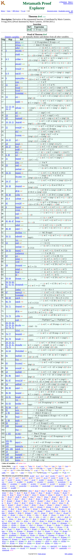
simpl (18, 269)
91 (10, 397)
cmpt (23, 468)
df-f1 (10, 507)
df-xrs (56, 531)
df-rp (34, 519)
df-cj (21, 523)
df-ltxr (29, 515)
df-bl (10, 537)
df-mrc (31, 533)
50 (7, 236)
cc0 (57, 470)
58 (7, 265)
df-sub (45, 515)
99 (7, 423)
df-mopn (19, 537)
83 (7, 363)
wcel (39, 466)
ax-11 (38, 478)
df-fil (47, 541)
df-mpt (18, 501)
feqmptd (19, 118)
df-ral (26, 495)
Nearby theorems (68, 3)
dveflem (19, 232)
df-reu (50, 495)
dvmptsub (19, 284)
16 (7, 109)
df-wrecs (61, 509)
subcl (18, 48)
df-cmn (41, 535)
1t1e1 (18, 330)
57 (7, 256)
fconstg (18, 135)
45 (7, 221)
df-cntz (32, 535)
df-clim (4, 525)
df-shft (13, 523)
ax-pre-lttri (22, 486)
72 (7, 316)
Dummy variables (12, 37)
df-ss (38, 497)
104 (7, 443)
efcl (17, 131)
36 (7, 186)
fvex (17, 359)
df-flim (63, 541)
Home (8, 11)
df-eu (40, 493)
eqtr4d (18, 457)
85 (7, 376)
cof (36, 470)
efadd (18, 54)
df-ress (13, 527)
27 (10, 146)
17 (10, 109)
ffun (17, 430)
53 (7, 243)
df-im (37, 523)
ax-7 (10, 478)
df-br (18, 191)
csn (53, 466)
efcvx (44, 546)
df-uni (38, 499)
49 (10, 229)
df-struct (39, 525)
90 (10, 393)
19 (7, 115)
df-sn (9, 499)
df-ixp (56, 511)
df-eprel (40, 501)
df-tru (65, 491)
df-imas (4, 533)
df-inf (51, 513)
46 (10, 221)
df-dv (56, 543)
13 (10, 107)
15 (7, 97)
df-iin (61, 499)
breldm (18, 403)
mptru (18, 460)
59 (10, 282)
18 (10, 122)
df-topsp (5, 539)
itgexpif (43, 548)
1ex (17, 240)
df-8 (51, 517)
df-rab (58, 495)
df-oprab (65, 507)
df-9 (59, 517)
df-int (45, 499)
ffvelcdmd (20, 351)
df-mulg (23, 535)
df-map (40, 511)
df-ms (21, 543)
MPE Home (16, 11)
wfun (59, 468)
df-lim (34, 505)
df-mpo (4, 509)
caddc (4, 473)
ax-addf (13, 488)
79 (7, 347)
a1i (17, 85)
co (29, 470)
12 (7, 107)
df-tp (23, 499)
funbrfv (19, 437)
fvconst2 (19, 363)
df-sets (49, 525)
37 (10, 181)
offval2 (18, 108)
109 (11, 457)
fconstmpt (20, 93)
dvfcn (18, 42)
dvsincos (27, 546)
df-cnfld (45, 537)
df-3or (50, 491)
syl (17, 140)
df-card (65, 513)
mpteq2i (19, 292)
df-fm (55, 541)
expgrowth (5, 550)
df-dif (17, 497)
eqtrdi (18, 302)
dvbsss (18, 45)
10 (7, 122)
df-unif (34, 529)
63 (13, 284)
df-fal (4, 493)
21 (13, 122)
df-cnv (31, 503)
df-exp (50, 521)
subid (18, 225)
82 (7, 380)
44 (13, 323)
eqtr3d (18, 73)
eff (17, 113)
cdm (41, 468)
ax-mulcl (40, 482)
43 (7, 339)
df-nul (54, 497)
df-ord (19, 505)
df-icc (10, 521)
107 (7, 457)
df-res (61, 503)
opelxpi (19, 169)
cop (66, 466)
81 (7, 356)
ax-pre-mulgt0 (59, 486)
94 (10, 407)
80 (7, 393)
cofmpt (18, 198)
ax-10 (31, 478)
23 (7, 397)
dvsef (52, 548)
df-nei (48, 539)
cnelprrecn (20, 253)
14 (13, 107)
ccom (49, 468)
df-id (32, 501)
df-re (29, 523)
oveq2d (18, 127)
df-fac (59, 521)
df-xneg (42, 519)
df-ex (11, 493)
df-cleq (56, 493)
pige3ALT (53, 546)
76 (7, 334)
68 (7, 298)
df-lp (56, 539)
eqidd (18, 102)
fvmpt (18, 221)
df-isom (39, 507)
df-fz (18, 521)
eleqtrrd (19, 186)
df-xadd (52, 519)
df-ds (26, 529)
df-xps (14, 533)
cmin (22, 473)
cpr (60, 466)
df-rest (61, 529)
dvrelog (64, 546)
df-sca (51, 527)
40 (10, 195)
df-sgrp (58, 533)
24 (7, 140)
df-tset (9, 529)
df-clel (65, 493)
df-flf (4, 543)
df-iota (49, 505)
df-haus (21, 541)
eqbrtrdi (19, 236)
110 (7, 460)
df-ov (56, 507)
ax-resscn (60, 480)
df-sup (43, 513)
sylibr (18, 195)
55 (10, 250)
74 (10, 327)
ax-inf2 (41, 480)
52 (7, 327)
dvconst (19, 176)
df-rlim (13, 525)
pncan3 (18, 64)
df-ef (31, 525)
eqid (17, 214)
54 (7, 250)
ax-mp (18, 433)
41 (13, 345)
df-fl (33, 521)
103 (7, 441)
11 (7, 85)
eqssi (18, 413)
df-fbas (28, 537)
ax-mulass (13, 484)
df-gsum (19, 531)
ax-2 (42, 476)
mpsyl (18, 442)
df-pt (39, 531)
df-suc (42, 505)
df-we (9, 503)
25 (10, 140)
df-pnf (4, 515)
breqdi (18, 339)
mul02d (19, 356)
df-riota (48, 507)
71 (10, 306)
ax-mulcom (62, 482)
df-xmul (62, 519)
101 (7, 449)
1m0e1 (18, 289)
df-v (65, 495)
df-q (27, 519)
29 (10, 323)
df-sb (25, 493)
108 (7, 454)
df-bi (30, 491)
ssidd (18, 149)
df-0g (11, 531)
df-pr (16, 499)
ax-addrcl (30, 482)
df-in (32, 497)
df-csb (10, 497)
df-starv (42, 527)
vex (17, 400)
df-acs (40, 533)
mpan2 (18, 173)
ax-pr (26, 480)
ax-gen (52, 476)
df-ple (18, 529)
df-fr (62, 501)
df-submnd (12, 535)
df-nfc (4, 495)
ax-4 (59, 476)
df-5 (30, 517)
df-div (62, 515)
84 (7, 368)
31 (7, 159)
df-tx (29, 541)
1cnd (17, 261)
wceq (22, 466)
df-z (3, 519)
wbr (14, 468)
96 (9, 413)
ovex (17, 217)
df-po (48, 501)
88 (7, 388)
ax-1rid (52, 484)
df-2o (25, 511)
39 (7, 195)
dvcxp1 (13, 548)
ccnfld (56, 473)
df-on (26, 505)
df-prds (47, 531)
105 (7, 446)
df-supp (43, 509)
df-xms (12, 543)
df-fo (17, 507)
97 (7, 417)
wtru (30, 466)
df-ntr (32, 539)
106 (11, 449)
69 (10, 298)
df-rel (23, 503)
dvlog (4, 548)
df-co (39, 503)
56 (7, 306)
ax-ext (53, 478)
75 (13, 327)
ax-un (33, 480)
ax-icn (10, 482)
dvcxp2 (22, 548)
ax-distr (23, 484)
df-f (3, 507)
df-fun (57, 505)
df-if (61, 497)
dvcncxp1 (33, 548)
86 (10, 376)
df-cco (52, 529)
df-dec (11, 519)
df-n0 (66, 517)
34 (7, 173)
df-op (30, 499)
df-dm (46, 503)
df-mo (33, 493)
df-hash (4, 523)
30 (9, 155)
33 (7, 165)
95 (7, 410)
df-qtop (65, 531)
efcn (35, 546)
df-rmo (42, 495)
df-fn (65, 505)
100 (7, 426)
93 (7, 403)
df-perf (64, 539)
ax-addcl (20, 482)
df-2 (9, 517)
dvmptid (19, 265)
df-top (55, 537)
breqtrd (18, 393)
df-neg (53, 515)
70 (10, 302)
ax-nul (10, 480)
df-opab (9, 501)
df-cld (24, 539)
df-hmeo (38, 541)
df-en (63, 511)
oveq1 (18, 210)
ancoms (19, 50)
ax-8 (17, 478)
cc (43, 470)
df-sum (22, 525)
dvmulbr (19, 345)
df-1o (18, 511)
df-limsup (64, 523)
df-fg (36, 537)
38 (10, 186)
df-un (25, 497)
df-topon (64, 537)
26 (7, 146)
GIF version (71, 11)
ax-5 (66, 476)
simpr (18, 259)
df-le (37, 515)
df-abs (54, 523)
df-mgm (48, 533)
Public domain (42, 554)
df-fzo (26, 521)
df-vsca (59, 527)
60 (13, 282)
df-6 (37, 517)
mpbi (18, 420)
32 (13, 343)
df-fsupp (28, 513)
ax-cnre (12, 486)
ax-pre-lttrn (34, 486)
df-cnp (12, 541)
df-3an (58, 491)
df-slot (58, 525)
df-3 (16, 517)
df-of (12, 509)
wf (5, 470)
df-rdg (10, 511)
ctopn (45, 473)
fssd (17, 146)
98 (9, 420)
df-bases (14, 539)
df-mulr (32, 527)
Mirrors (3, 11)
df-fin (19, 513)
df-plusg (23, 527)
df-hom (43, 529)
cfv (12, 470)
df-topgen (30, 531)
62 (10, 284)
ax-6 (3, 478)
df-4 (23, 517)
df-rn (53, 503)
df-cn (4, 541)
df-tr (25, 501)
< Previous (63, 2)
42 (7, 203)
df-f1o (24, 507)
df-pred (10, 505)
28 (7, 343)
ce (31, 473)
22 (7, 127)
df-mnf (13, 515)
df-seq (42, 521)
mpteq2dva (20, 78)
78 (10, 339)
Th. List (23, 11)
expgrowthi (63, 548)
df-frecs (52, 509)
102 (9, 433)
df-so (55, 501)
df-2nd (35, 509)
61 (7, 284)
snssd (18, 144)
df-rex (34, 495)
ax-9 (23, 478)
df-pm (48, 511)
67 (7, 292)
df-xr (21, 515)
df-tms (29, 543)
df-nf (18, 493)
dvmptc (19, 278)
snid (17, 165)
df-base (4, 527)
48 (7, 229)
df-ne (11, 495)
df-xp (16, 503)
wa (15, 466)
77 (10, 334)
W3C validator (69, 554)
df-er (32, 511)
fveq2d (18, 69)
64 (10, 278)
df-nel (19, 495)
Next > (70, 2)
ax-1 (37, 476)
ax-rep (61, 478)
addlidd (19, 384)
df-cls (40, 539)
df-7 (44, 517)
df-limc (47, 543)
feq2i (18, 417)
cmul (12, 473)
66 (7, 302)
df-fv (32, 507)
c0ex (17, 162)
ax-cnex (50, 480)
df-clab (48, 493)
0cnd (17, 272)
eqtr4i (18, 298)
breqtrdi (19, 334)
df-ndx (66, 525)
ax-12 (46, 478)
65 (7, 287)
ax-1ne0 (43, 484)
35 (10, 173)
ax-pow (18, 480)
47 (13, 221)
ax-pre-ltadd (46, 486)
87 (10, 380)
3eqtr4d (19, 122)
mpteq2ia (19, 446)
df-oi (58, 513)
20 (7, 118)
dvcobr (18, 325)
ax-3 (47, 476)
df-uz (19, 519)
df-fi (35, 513)
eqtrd (18, 229)
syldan (18, 59)
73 (10, 316)
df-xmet (61, 535)
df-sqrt (45, 523)
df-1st (27, 509)
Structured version (52, 11)
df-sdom (11, 513)
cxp (31, 468)
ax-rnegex (62, 484)
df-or (43, 491)
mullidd (19, 372)
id (16, 275)
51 (10, 236)
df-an (36, 491)
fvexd (18, 87)
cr (50, 470)
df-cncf (38, 543)
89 (10, 388)
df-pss (46, 497)
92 (7, 407)
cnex (17, 82)
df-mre (22, 533)
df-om (20, 509)
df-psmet (51, 535)
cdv (65, 473)
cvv (46, 466)
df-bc (66, 521)
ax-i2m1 (33, 484)
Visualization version (64, 11)
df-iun (53, 499)
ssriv (17, 410)
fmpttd (18, 159)
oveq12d (19, 380)
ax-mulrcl (50, 482)
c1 (64, 470)
